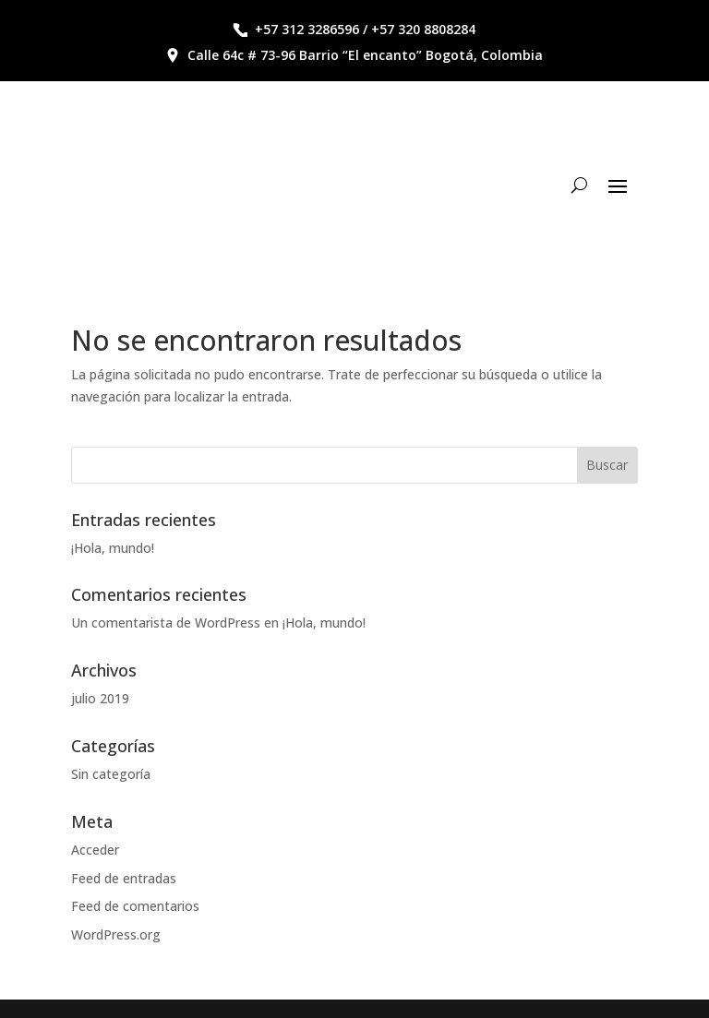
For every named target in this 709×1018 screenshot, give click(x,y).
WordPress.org (116, 934)
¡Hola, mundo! (112, 548)
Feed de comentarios (135, 906)
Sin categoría (110, 774)
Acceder (95, 849)
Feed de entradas (123, 878)
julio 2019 (100, 698)
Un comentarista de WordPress (165, 622)
